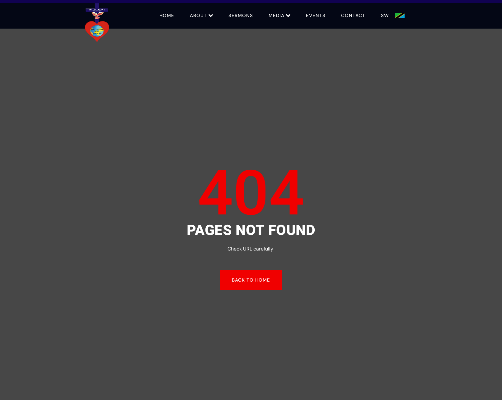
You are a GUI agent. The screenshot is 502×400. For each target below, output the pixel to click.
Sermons (240, 15)
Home (166, 15)
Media (279, 15)
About (201, 15)
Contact (353, 15)
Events (316, 15)
